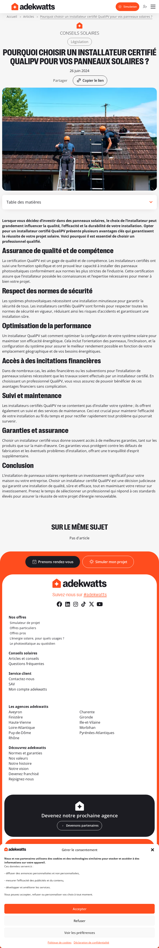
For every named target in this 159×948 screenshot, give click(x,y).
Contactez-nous (21, 678)
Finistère (16, 717)
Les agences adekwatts (28, 706)
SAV (12, 684)
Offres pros (18, 633)
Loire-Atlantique (22, 727)
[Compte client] (144, 6)
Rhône (14, 738)
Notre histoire (20, 763)
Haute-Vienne (20, 722)
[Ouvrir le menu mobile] (153, 6)
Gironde (86, 717)
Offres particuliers (23, 628)
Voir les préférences (79, 932)
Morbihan (88, 727)
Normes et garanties (25, 753)
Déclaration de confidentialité (91, 942)
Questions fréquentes (26, 663)
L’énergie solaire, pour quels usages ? (37, 638)
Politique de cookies (59, 942)
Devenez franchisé (24, 773)
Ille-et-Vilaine (90, 722)
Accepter (79, 909)
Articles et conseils (24, 658)
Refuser (79, 921)
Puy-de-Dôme (20, 732)
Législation (79, 41)
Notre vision (19, 768)
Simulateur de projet (25, 623)
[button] (152, 850)
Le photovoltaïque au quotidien (32, 643)
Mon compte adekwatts (28, 689)
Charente (87, 712)
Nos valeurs (18, 758)
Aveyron (15, 712)
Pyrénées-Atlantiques (97, 732)
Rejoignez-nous (21, 779)
